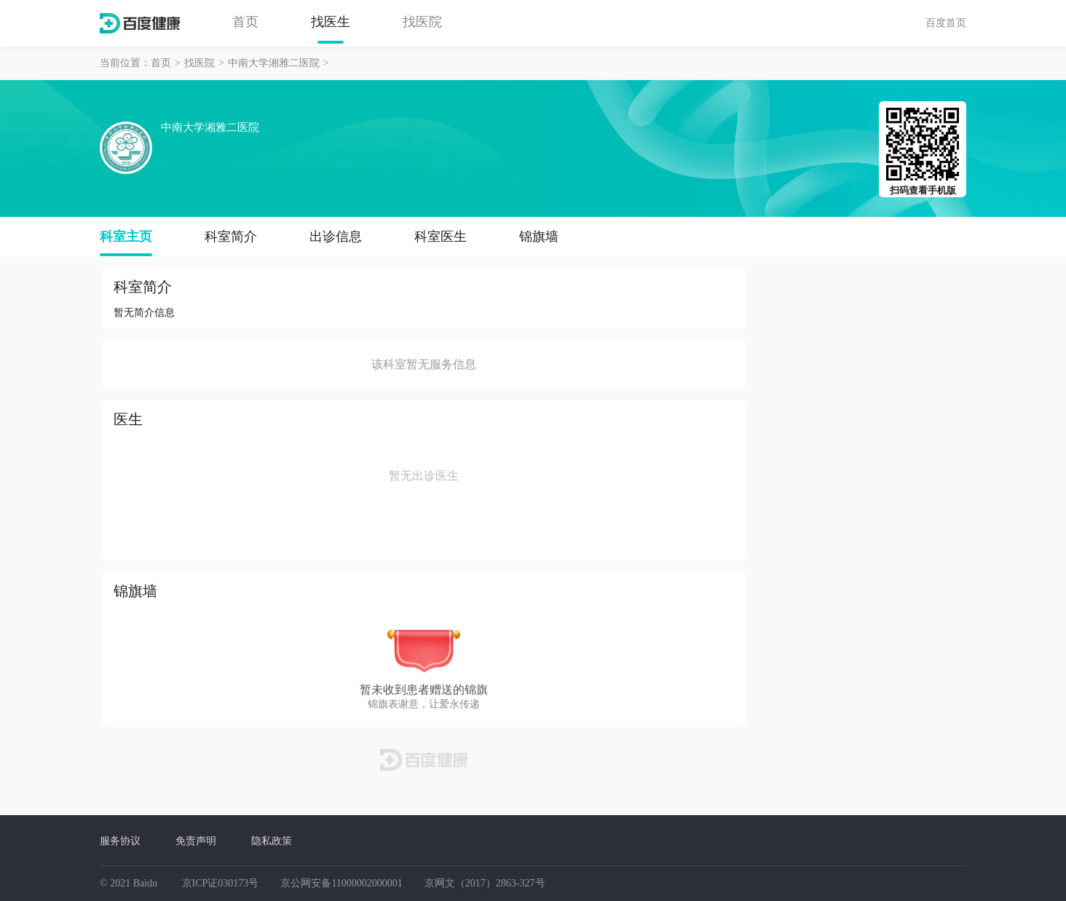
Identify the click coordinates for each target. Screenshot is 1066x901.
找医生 (330, 22)
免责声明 (195, 840)
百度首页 (945, 22)
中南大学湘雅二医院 (274, 62)
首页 (245, 22)
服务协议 (120, 840)
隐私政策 (271, 840)
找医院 (422, 22)
